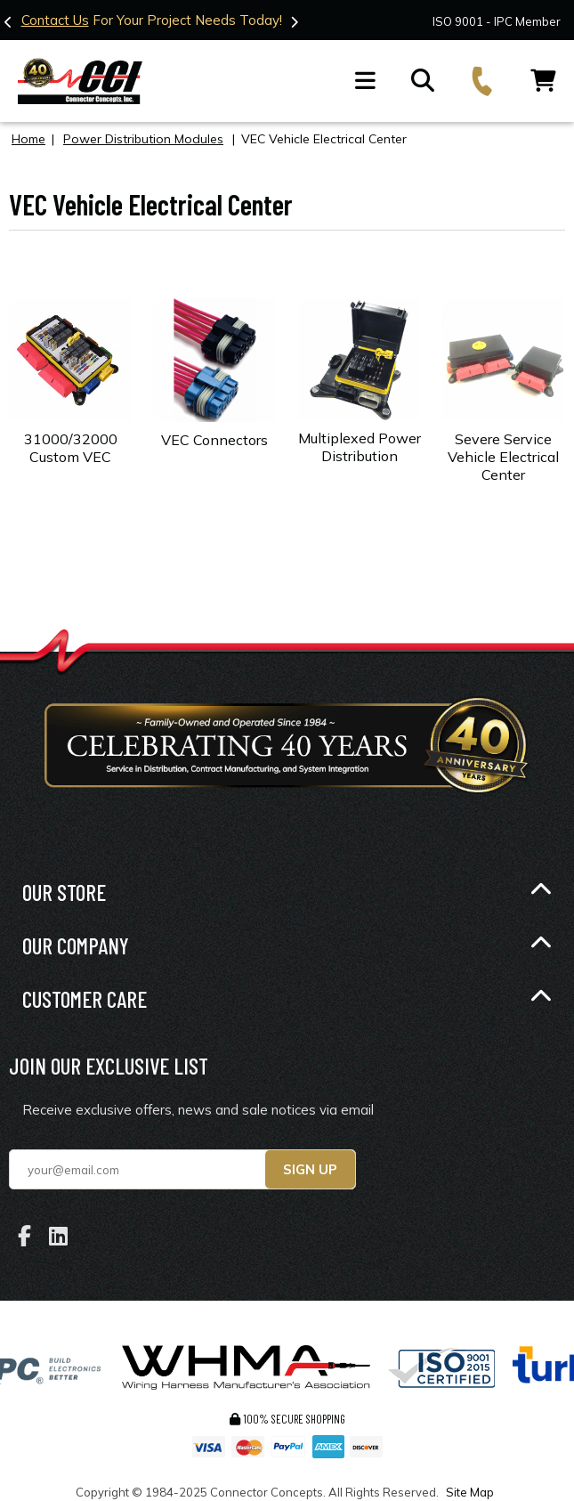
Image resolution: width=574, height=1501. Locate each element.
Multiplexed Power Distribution (359, 447)
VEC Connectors (214, 440)
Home (28, 139)
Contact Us (69, 20)
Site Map (470, 1492)
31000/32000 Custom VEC (70, 448)
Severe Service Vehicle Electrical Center (503, 456)
